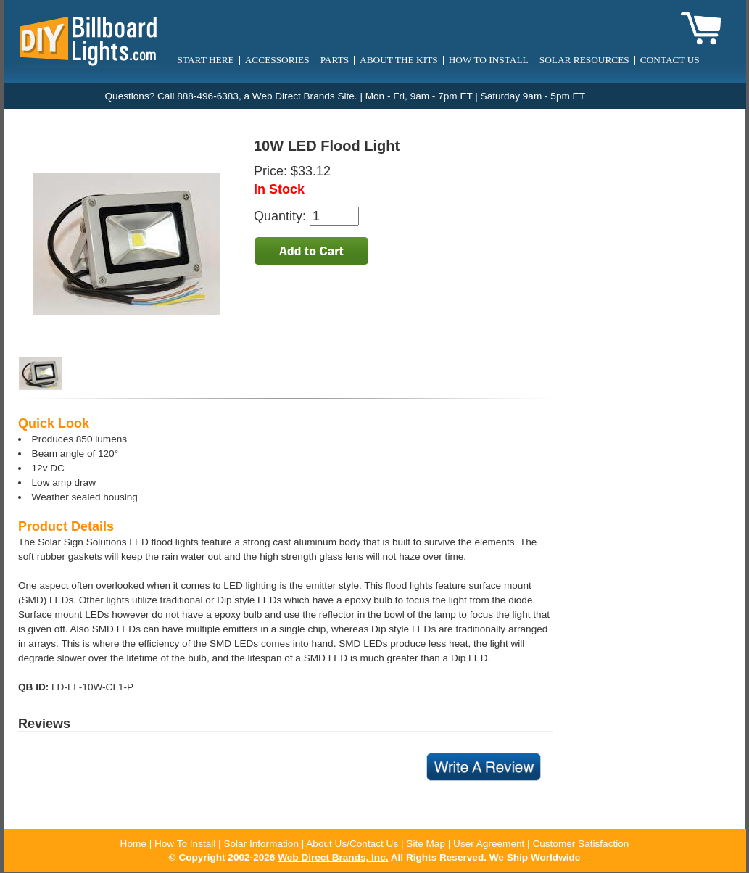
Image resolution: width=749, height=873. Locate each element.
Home (133, 843)
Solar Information (261, 843)
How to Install (489, 59)
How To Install (184, 843)
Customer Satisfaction (580, 843)
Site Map (425, 843)
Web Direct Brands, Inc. (333, 857)
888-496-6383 (208, 96)
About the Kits (399, 59)
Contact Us (670, 59)
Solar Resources (584, 59)
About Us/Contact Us (352, 843)
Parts (334, 59)
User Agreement (488, 843)
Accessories (277, 59)
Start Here (206, 59)
